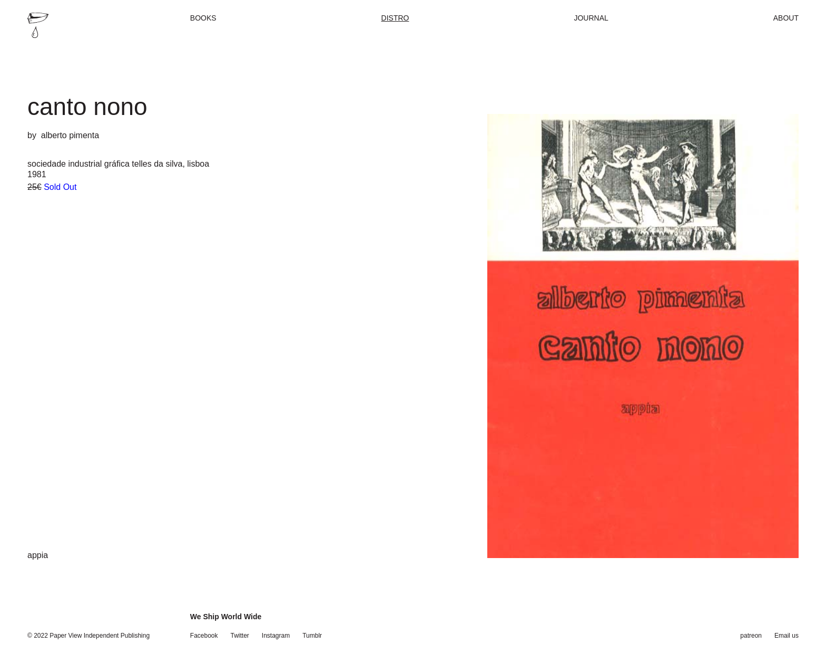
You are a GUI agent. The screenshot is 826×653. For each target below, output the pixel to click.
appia (37, 555)
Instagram (276, 635)
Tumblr (312, 635)
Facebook (204, 635)
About (786, 18)
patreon (751, 635)
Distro (395, 18)
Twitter (240, 635)
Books (203, 18)
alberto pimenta (70, 135)
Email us (786, 635)
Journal (591, 18)
